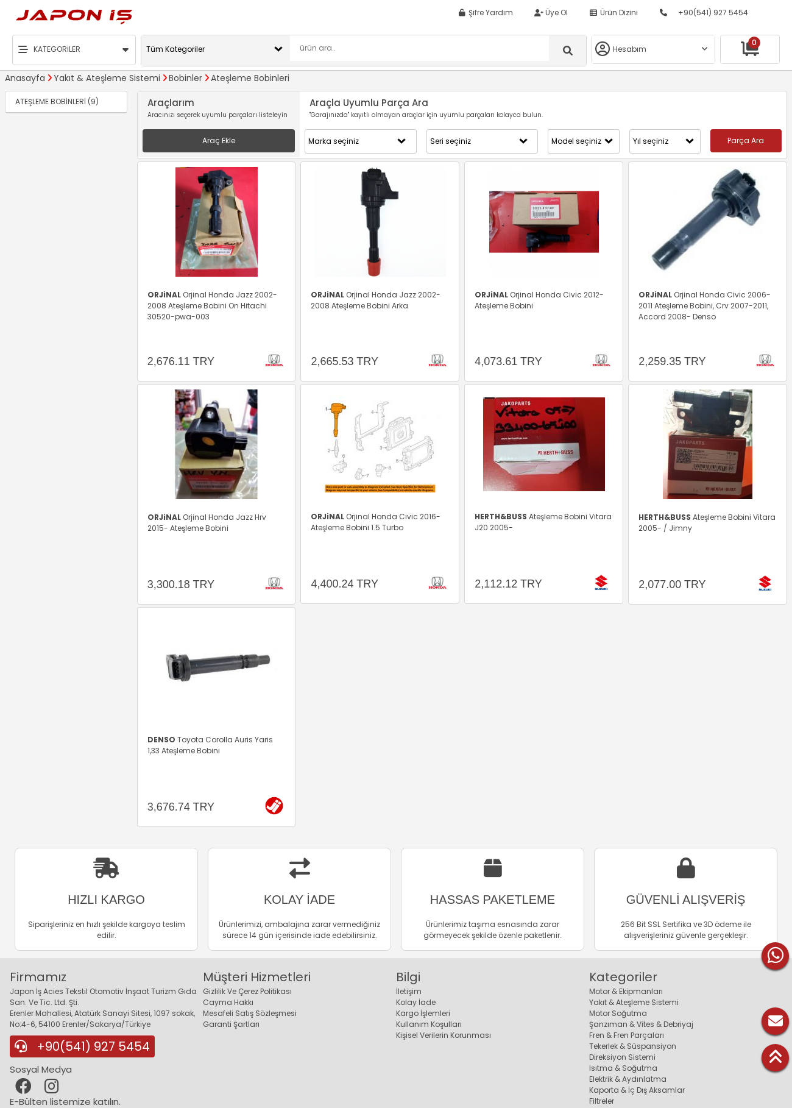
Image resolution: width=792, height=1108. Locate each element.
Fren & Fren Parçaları (626, 1035)
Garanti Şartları (231, 1024)
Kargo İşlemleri (423, 1013)
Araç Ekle (218, 140)
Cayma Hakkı (228, 1002)
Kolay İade (416, 1002)
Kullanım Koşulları (429, 1024)
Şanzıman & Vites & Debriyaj (641, 1024)
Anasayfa (25, 78)
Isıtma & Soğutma (623, 1068)
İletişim (409, 991)
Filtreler (601, 1101)
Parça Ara (745, 140)
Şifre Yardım (485, 12)
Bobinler (185, 78)
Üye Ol (551, 12)
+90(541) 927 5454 (703, 12)
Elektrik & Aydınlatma (627, 1079)
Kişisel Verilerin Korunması (443, 1035)
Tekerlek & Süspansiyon (632, 1046)
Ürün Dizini (613, 12)
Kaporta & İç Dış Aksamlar (637, 1090)
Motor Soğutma (618, 1013)
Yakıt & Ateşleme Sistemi (107, 78)
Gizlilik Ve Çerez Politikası (247, 991)
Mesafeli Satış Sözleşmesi (250, 1013)
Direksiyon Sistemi (622, 1057)
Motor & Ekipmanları (626, 991)
